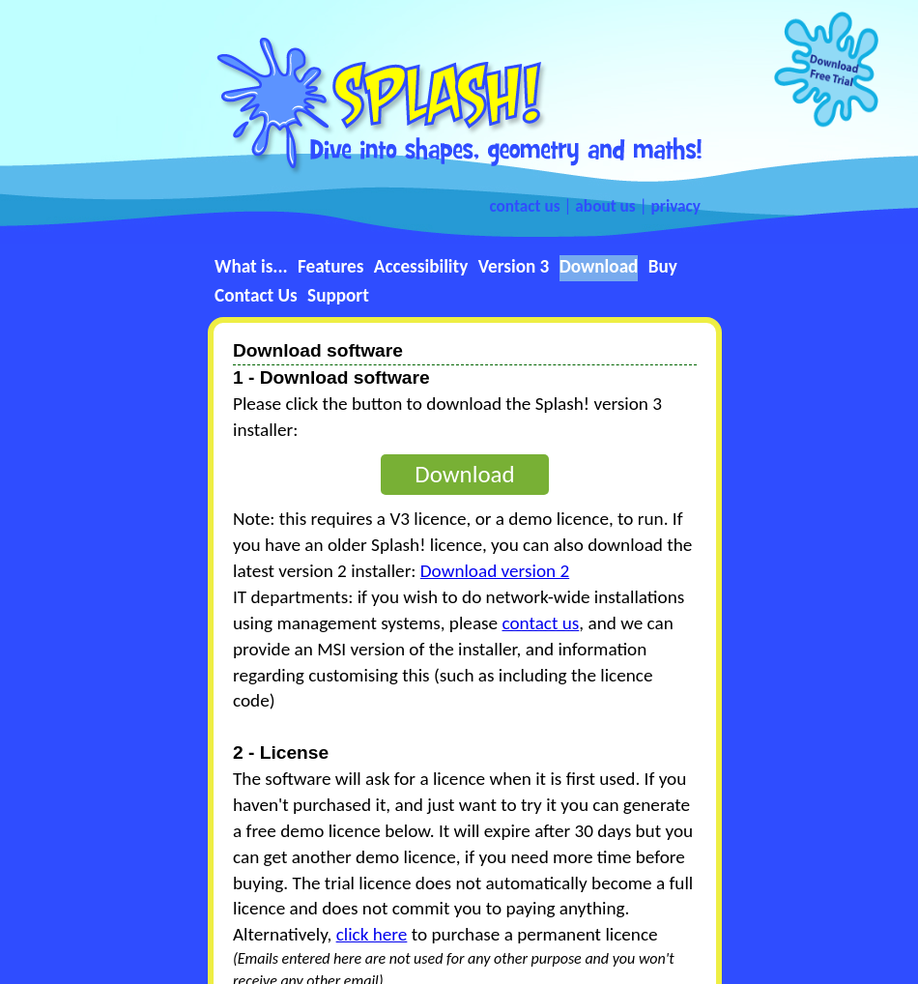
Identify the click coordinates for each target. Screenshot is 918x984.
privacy (676, 206)
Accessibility (421, 266)
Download (599, 266)
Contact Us (256, 295)
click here (372, 934)
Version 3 (514, 266)
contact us (524, 206)
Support (338, 295)
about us (605, 206)
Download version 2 (494, 571)
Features (330, 266)
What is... (251, 266)
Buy (662, 266)
